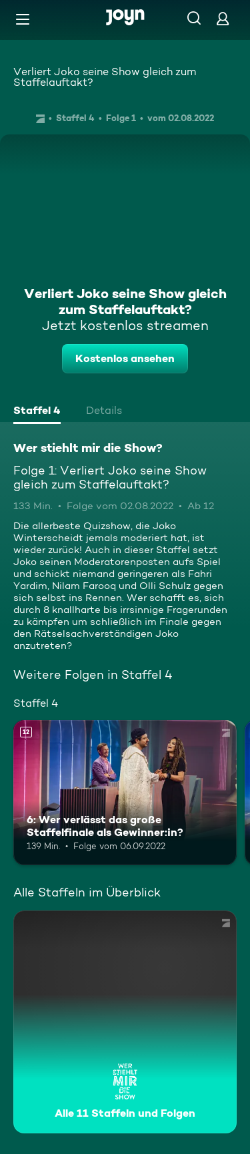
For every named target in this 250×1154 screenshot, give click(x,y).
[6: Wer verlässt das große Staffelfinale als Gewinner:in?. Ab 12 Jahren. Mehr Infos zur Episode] (125, 792)
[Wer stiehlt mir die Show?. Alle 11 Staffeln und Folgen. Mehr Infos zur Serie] (125, 1021)
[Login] (222, 18)
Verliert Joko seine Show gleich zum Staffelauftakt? (104, 77)
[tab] (37, 412)
